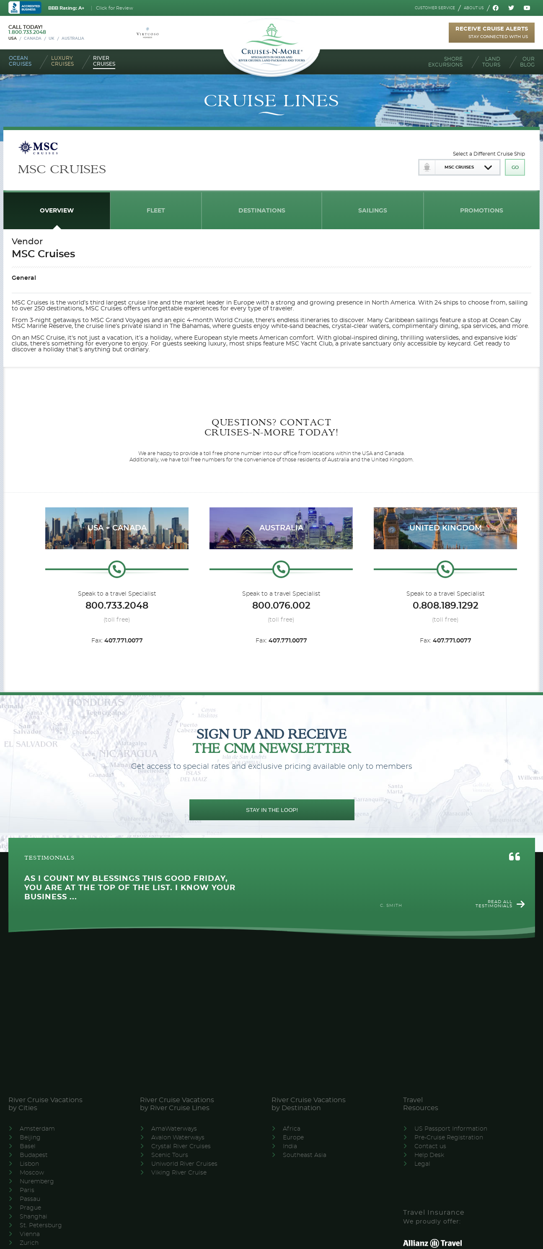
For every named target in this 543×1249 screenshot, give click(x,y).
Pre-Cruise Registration (448, 1138)
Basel (28, 1146)
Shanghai (33, 1217)
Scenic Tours (169, 1155)
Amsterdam (37, 1129)
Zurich (29, 1243)
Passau (30, 1199)
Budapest (34, 1155)
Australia (73, 39)
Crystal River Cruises (181, 1146)
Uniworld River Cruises (184, 1164)
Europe (293, 1138)
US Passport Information (450, 1129)
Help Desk (429, 1155)
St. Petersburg (41, 1226)
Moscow (32, 1173)
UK (51, 39)
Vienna (30, 1234)
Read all (494, 904)
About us (474, 8)
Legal (422, 1164)
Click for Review (114, 8)
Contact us (430, 1146)
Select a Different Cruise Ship (489, 153)
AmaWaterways (174, 1129)
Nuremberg (37, 1182)
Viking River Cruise (179, 1173)
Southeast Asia (304, 1155)
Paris (27, 1190)
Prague (30, 1208)
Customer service (435, 8)
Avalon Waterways (177, 1138)
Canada (32, 39)
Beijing (30, 1138)
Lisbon (29, 1164)
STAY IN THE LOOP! (272, 810)
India (290, 1146)
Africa (291, 1129)
